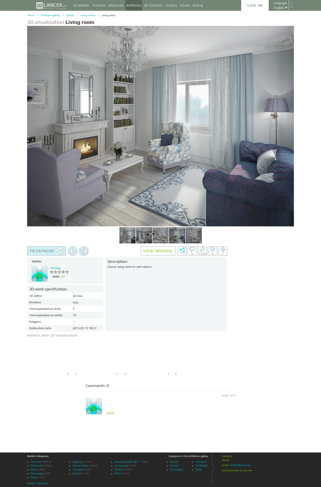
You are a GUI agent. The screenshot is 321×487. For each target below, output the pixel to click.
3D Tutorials (153, 5)
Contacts (227, 456)
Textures (99, 5)
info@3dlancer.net (240, 465)
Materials (116, 5)
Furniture (36, 461)
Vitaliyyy (55, 268)
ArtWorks (133, 5)
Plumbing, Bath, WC (126, 461)
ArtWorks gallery (50, 15)
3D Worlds (201, 465)
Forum (185, 5)
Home (31, 15)
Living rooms (88, 15)
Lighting (77, 461)
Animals (77, 473)
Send (110, 413)
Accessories (121, 465)
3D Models (81, 5)
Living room (108, 15)
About (225, 460)
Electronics (37, 465)
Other (117, 473)
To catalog (46, 251)
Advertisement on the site (237, 470)
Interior (70, 15)
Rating (198, 5)
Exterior (118, 469)
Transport (78, 469)
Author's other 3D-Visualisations (52, 335)
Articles (171, 5)
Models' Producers (37, 483)
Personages (37, 473)
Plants (34, 469)
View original (158, 251)
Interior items (80, 465)
